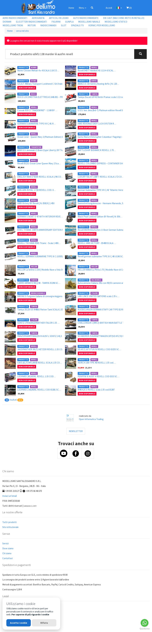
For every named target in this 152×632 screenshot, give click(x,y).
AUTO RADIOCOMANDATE (85, 18)
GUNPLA (69, 21)
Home (71, 7)
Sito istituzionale (10, 527)
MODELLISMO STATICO (116, 21)
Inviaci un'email (9, 495)
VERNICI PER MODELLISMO (101, 25)
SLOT (63, 25)
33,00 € (21, 393)
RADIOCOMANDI (48, 25)
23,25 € (88, 367)
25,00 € (81, 260)
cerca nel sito (22, 30)
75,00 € (21, 273)
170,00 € (82, 114)
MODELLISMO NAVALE (89, 21)
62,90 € (21, 74)
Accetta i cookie (18, 622)
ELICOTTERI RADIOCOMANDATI (31, 21)
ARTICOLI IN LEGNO (59, 18)
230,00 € (21, 141)
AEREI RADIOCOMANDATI (15, 18)
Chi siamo (6, 553)
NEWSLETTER (76, 431)
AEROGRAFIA (38, 18)
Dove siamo (7, 548)
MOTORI (32, 25)
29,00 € (81, 154)
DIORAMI (7, 21)
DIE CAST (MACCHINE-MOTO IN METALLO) (123, 18)
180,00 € (21, 101)
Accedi (109, 7)
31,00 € (81, 367)
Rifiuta (44, 622)
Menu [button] (82, 7)
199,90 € (21, 260)
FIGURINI (56, 21)
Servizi (5, 543)
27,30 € (21, 313)
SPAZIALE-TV (77, 25)
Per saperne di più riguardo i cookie (30, 614)
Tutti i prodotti (9, 522)
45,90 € (21, 167)
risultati (13, 399)
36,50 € (81, 326)
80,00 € (81, 101)
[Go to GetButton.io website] (145, 629)
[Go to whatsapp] (144, 623)
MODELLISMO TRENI (13, 25)
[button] (92, 7)
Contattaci (7, 558)
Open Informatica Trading (91, 419)
